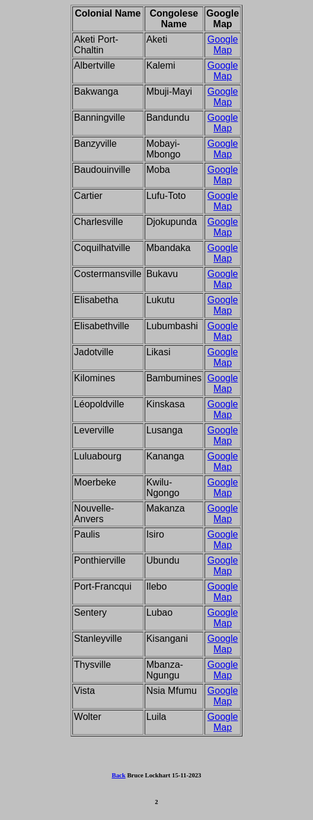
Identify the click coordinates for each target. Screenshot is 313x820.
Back (119, 775)
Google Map (222, 44)
